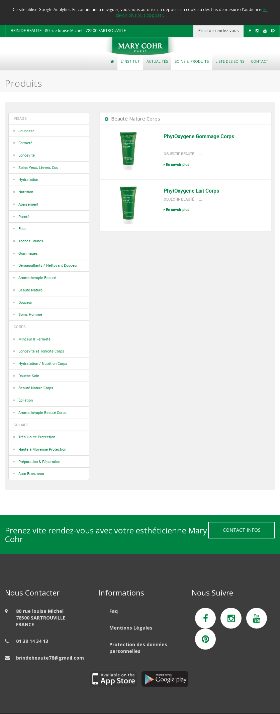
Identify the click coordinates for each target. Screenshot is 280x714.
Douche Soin (28, 375)
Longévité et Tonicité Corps (41, 350)
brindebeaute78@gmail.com (50, 658)
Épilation (25, 400)
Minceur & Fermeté (34, 338)
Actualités (157, 61)
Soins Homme (30, 314)
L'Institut (130, 61)
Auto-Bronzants (31, 473)
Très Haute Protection (36, 436)
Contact (259, 61)
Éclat (22, 228)
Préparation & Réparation (39, 461)
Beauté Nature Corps (35, 387)
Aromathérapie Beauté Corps (42, 412)
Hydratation (28, 179)
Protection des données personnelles (138, 647)
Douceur (25, 302)
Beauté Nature (30, 289)
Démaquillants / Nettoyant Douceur (48, 265)
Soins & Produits (192, 61)
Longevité (26, 155)
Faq (113, 611)
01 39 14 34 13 (32, 641)
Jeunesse (26, 130)
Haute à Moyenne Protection (42, 449)
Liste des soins (229, 61)
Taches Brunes (30, 240)
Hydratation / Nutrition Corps (42, 363)
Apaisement (28, 204)
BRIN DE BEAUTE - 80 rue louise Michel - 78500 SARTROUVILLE (68, 30)
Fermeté (25, 142)
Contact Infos (242, 530)
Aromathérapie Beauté (37, 277)
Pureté (23, 216)
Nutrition (25, 191)
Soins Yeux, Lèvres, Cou (38, 167)
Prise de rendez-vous (218, 30)
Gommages (28, 253)
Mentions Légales (131, 628)
